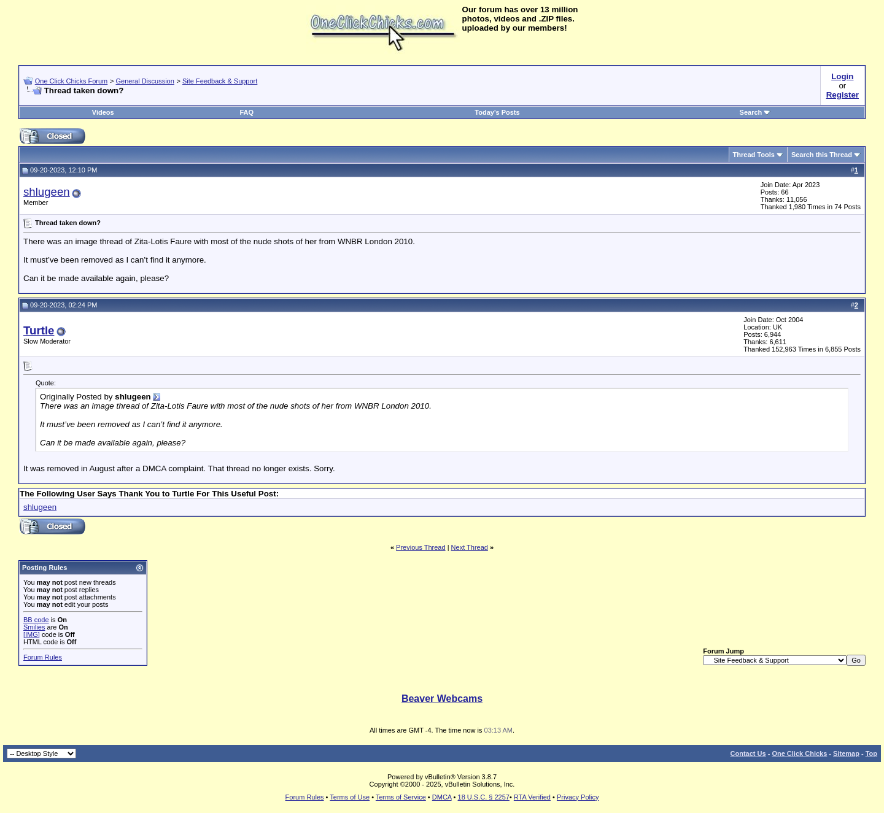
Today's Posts (497, 112)
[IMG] (31, 634)
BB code (36, 619)
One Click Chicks (799, 753)
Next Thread (469, 547)
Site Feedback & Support (219, 81)
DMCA (442, 797)
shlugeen (46, 191)
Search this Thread (821, 154)
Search (755, 112)
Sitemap (846, 753)
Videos (103, 112)
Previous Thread (421, 547)
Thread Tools (754, 154)
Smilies (34, 627)
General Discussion (144, 81)
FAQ (246, 112)
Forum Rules (42, 657)
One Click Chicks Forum (71, 81)
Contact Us (748, 753)
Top (871, 753)
